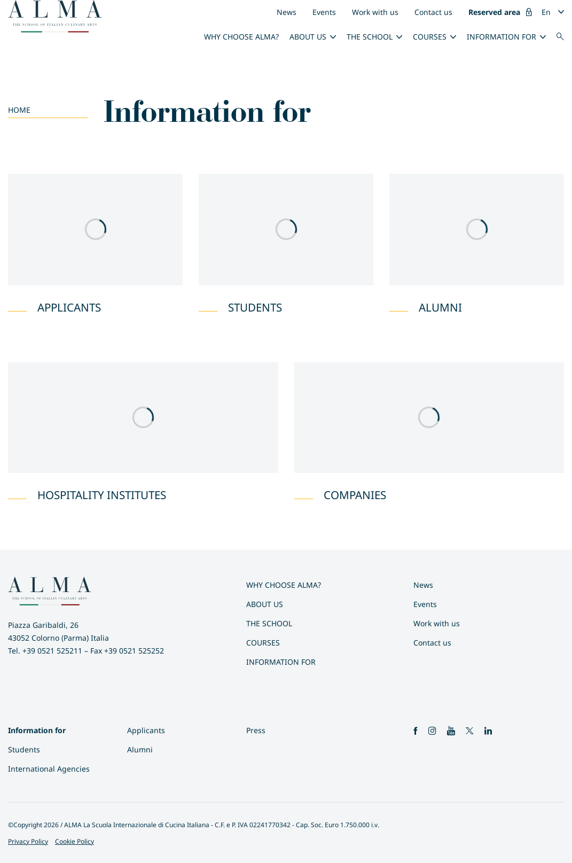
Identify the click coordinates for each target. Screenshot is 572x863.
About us (307, 37)
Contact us (433, 12)
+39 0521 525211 (52, 651)
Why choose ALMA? (241, 37)
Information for (501, 37)
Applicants (146, 730)
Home (19, 110)
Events (324, 12)
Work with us (375, 12)
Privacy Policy (28, 841)
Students (24, 749)
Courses (429, 37)
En (546, 12)
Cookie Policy (74, 841)
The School (370, 37)
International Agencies (49, 769)
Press (255, 730)
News (286, 12)
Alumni (140, 749)
